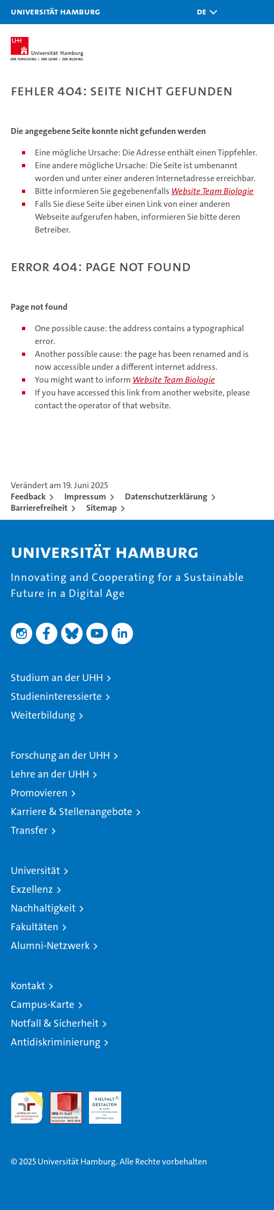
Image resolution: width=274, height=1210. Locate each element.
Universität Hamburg (55, 11)
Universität (35, 870)
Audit (60, 1097)
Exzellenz (32, 889)
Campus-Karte (43, 1004)
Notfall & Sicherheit (55, 1023)
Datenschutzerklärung (166, 496)
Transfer (29, 830)
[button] (204, 12)
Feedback (28, 496)
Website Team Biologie (212, 191)
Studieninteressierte (56, 696)
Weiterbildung (43, 715)
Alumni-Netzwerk (50, 945)
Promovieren (39, 793)
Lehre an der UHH (50, 774)
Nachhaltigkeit (43, 908)
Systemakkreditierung (144, 1097)
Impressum (85, 496)
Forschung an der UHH (60, 755)
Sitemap (101, 507)
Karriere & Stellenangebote (71, 811)
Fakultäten (34, 926)
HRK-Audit (99, 1103)
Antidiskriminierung (55, 1042)
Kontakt (28, 985)
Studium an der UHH (57, 677)
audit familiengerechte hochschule (27, 1108)
